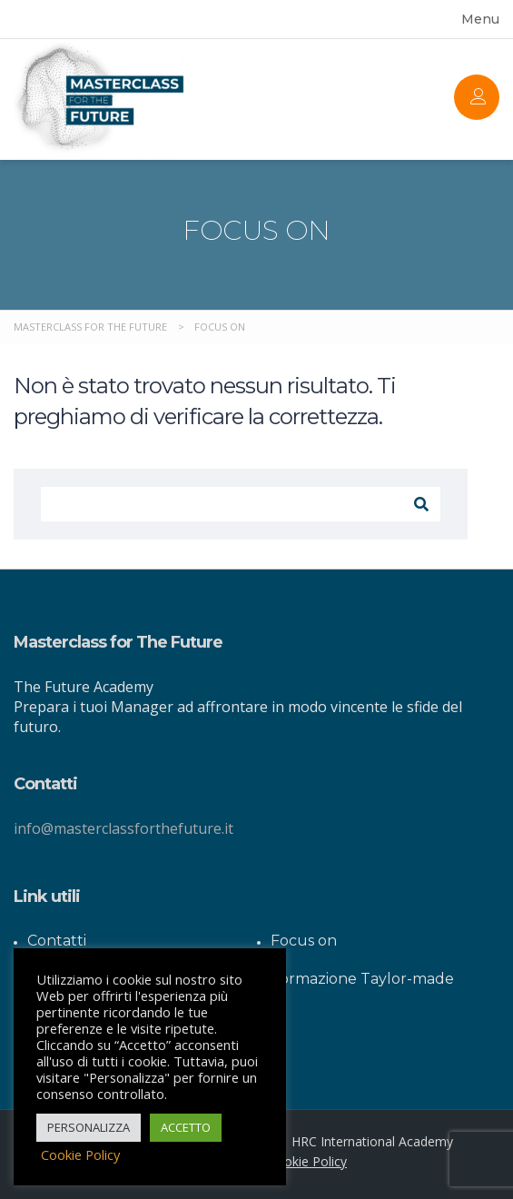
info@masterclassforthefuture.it (123, 828)
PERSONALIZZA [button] (88, 1127)
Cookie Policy (307, 1161)
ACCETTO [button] (186, 1127)
